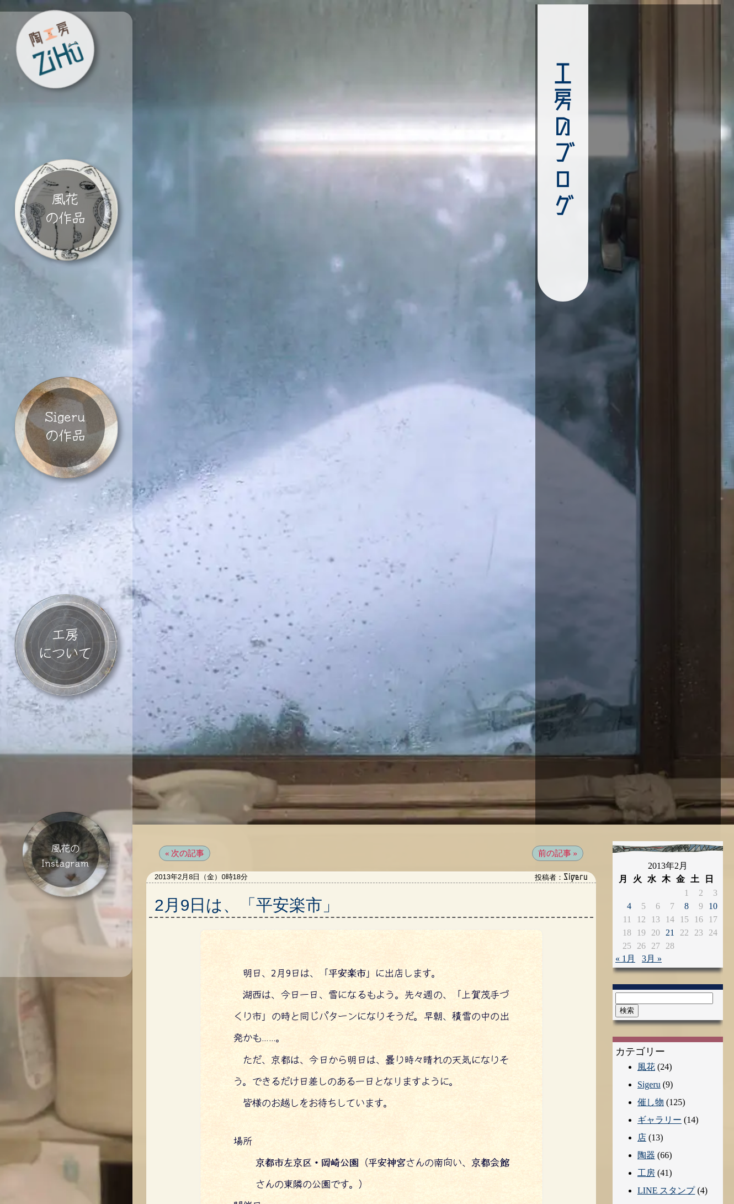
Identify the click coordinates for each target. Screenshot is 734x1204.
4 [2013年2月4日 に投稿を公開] (629, 833)
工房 (646, 1100)
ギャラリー (659, 1047)
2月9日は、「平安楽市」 (247, 832)
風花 (646, 994)
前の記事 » (557, 780)
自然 (646, 1153)
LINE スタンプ (666, 1117)
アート (650, 1188)
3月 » (652, 885)
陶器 (646, 1082)
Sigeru (649, 1011)
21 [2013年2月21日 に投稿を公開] (670, 859)
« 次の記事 (184, 780)
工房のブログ (500, 141)
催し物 (650, 1029)
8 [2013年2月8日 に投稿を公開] (686, 833)
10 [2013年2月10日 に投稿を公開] (713, 833)
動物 (646, 1170)
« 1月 (625, 885)
